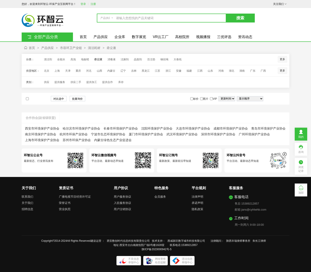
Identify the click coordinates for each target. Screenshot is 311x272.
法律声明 (197, 196)
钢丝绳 (164, 59)
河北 (88, 70)
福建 (189, 70)
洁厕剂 (125, 59)
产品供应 (47, 48)
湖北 (231, 70)
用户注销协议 (122, 209)
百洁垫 (151, 59)
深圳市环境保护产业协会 (218, 134)
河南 (221, 70)
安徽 (178, 70)
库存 (121, 82)
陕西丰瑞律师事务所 (238, 240)
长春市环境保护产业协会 (121, 128)
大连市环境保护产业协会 (193, 128)
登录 (83, 4)
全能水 (61, 59)
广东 (252, 70)
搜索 (240, 18)
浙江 (168, 70)
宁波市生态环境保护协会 (108, 134)
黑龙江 (146, 70)
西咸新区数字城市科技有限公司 (188, 240)
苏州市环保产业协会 (77, 140)
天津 (67, 70)
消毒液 (112, 59)
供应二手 (75, 82)
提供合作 (107, 82)
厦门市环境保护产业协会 (146, 134)
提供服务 (59, 82)
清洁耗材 (94, 48)
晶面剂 (138, 59)
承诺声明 (197, 203)
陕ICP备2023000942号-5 (156, 249)
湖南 (242, 70)
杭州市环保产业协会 (74, 134)
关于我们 (27, 203)
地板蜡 (85, 59)
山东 (210, 70)
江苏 (157, 70)
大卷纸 (178, 59)
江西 (200, 70)
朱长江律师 (260, 240)
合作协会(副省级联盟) (41, 118)
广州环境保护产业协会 (254, 134)
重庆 (78, 70)
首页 (32, 48)
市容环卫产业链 (71, 48)
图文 (283, 99)
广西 (263, 70)
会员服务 (160, 196)
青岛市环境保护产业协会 (268, 128)
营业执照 (64, 209)
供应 (46, 82)
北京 (46, 70)
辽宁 (123, 70)
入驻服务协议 (122, 203)
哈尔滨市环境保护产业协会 (81, 128)
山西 (99, 70)
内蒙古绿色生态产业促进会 (113, 140)
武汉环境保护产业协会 (182, 134)
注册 (93, 4)
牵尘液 (111, 48)
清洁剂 (48, 59)
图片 (278, 99)
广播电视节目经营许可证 (75, 196)
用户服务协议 (122, 196)
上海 (57, 70)
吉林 (134, 70)
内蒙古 (111, 70)
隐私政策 (197, 209)
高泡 (73, 59)
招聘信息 (27, 209)
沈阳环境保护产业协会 (156, 128)
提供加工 (91, 82)
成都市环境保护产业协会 (231, 128)
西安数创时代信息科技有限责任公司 (128, 240)
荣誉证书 (64, 203)
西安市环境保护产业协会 (42, 128)
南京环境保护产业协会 (40, 134)
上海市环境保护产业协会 (42, 140)
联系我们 (27, 196)
